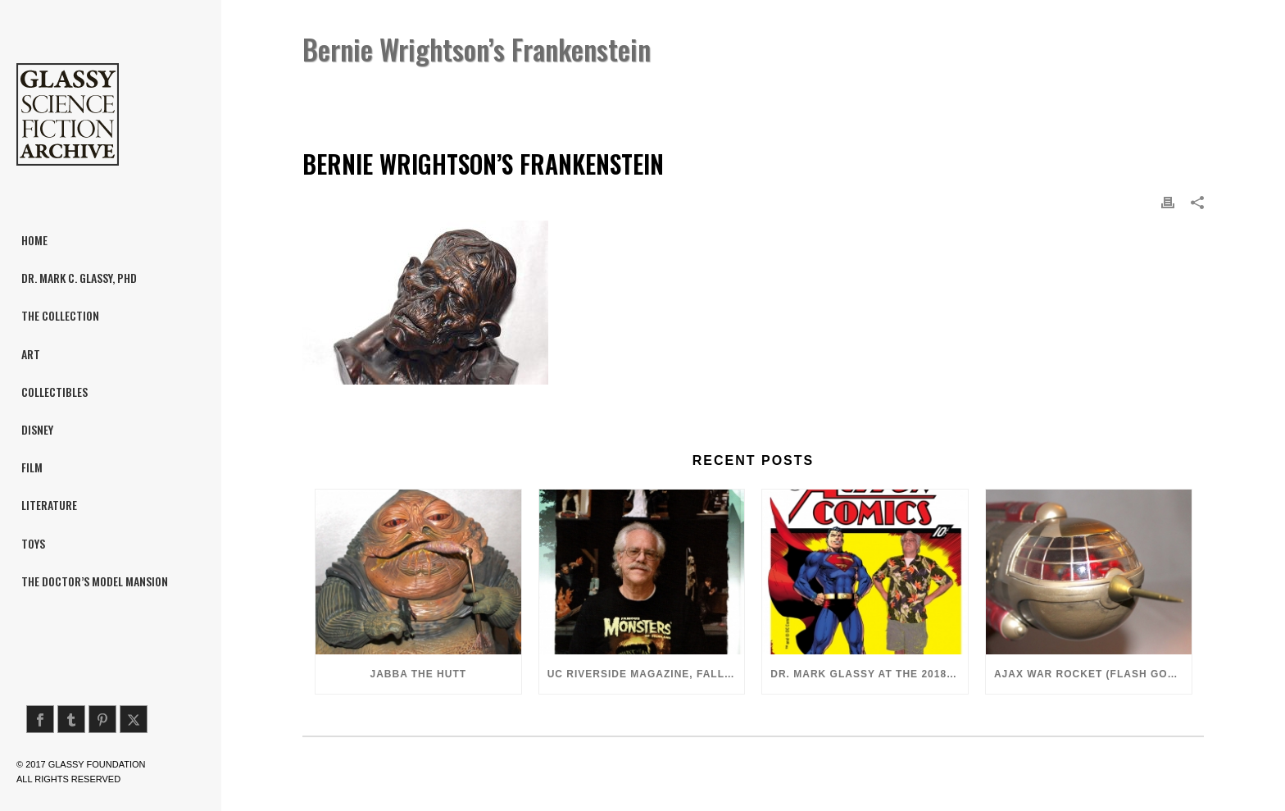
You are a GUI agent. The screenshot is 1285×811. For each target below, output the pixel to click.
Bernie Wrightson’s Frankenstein (906, 91)
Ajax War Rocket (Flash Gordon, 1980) (1093, 674)
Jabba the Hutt (418, 674)
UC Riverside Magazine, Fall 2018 (646, 674)
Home (789, 91)
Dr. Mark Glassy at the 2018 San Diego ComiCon (869, 674)
